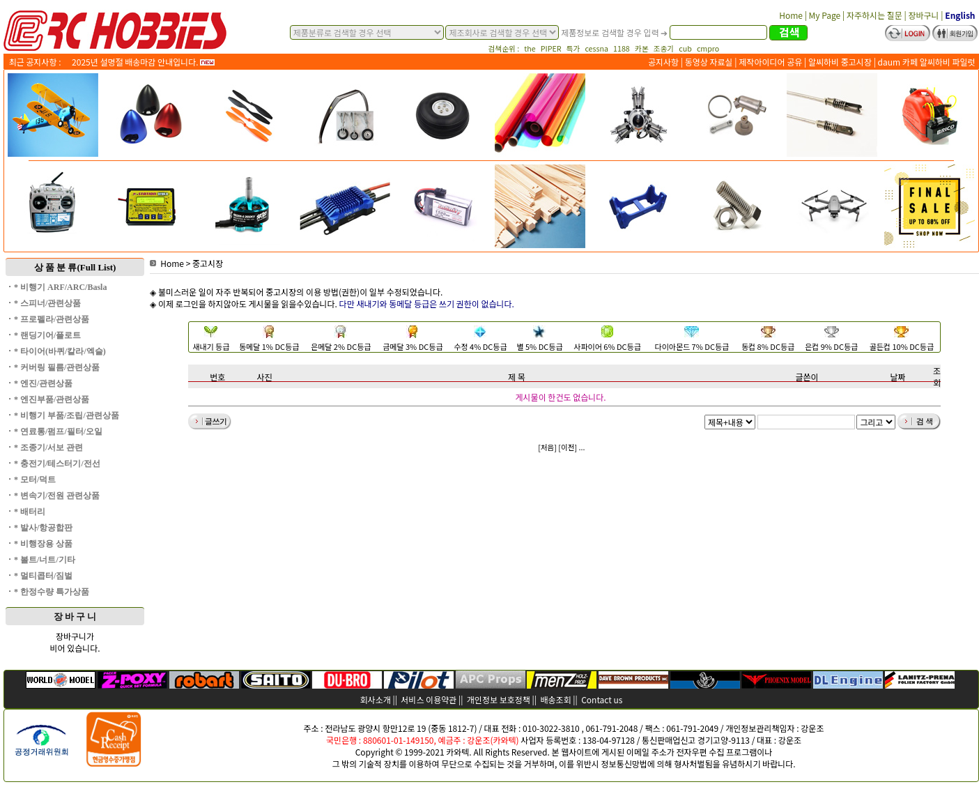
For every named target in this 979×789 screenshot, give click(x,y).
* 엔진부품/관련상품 (51, 399)
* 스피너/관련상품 (47, 303)
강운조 (812, 728)
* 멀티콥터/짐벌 (43, 576)
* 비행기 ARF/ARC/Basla (60, 287)
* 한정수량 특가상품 (51, 592)
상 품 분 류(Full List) (75, 267)
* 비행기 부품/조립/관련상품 (66, 415)
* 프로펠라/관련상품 (51, 319)
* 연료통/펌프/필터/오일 (58, 431)
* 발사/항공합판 (43, 528)
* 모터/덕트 (35, 479)
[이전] (567, 447)
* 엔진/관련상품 (43, 383)
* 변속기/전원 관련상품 (57, 495)
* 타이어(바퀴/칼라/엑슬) (60, 351)
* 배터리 (29, 511)
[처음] (547, 447)
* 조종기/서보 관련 (48, 447)
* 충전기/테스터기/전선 (57, 463)
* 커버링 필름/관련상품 (57, 367)
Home (167, 263)
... (582, 447)
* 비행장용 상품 (43, 544)
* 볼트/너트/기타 (44, 560)
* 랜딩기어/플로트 (47, 335)
